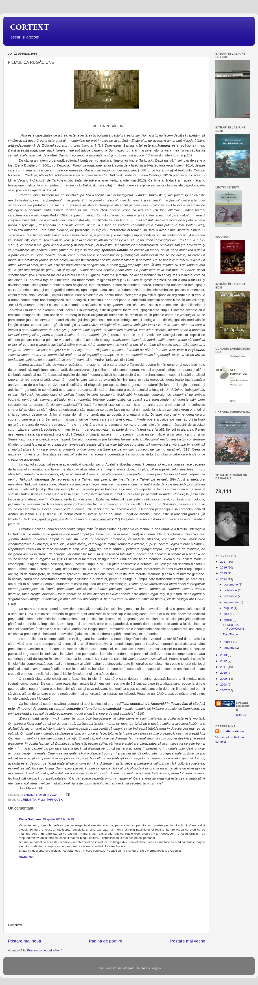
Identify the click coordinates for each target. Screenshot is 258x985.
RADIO (241, 715)
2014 (224, 579)
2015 (224, 573)
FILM (41, 799)
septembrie (232, 602)
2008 (224, 684)
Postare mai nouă (24, 941)
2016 (224, 567)
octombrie (231, 596)
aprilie (228, 620)
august (229, 608)
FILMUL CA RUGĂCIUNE (234, 626)
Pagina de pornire (105, 941)
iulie (227, 613)
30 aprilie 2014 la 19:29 (58, 819)
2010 (224, 672)
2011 (224, 667)
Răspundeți (26, 856)
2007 (224, 690)
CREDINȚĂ (28, 799)
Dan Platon (230, 634)
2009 (224, 678)
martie (228, 641)
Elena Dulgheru (30, 819)
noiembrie (231, 590)
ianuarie (229, 647)
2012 (224, 661)
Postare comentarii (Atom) (44, 950)
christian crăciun (232, 731)
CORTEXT (29, 27)
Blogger (156, 968)
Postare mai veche (187, 941)
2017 (224, 561)
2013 (224, 655)
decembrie (231, 584)
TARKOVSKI (54, 799)
